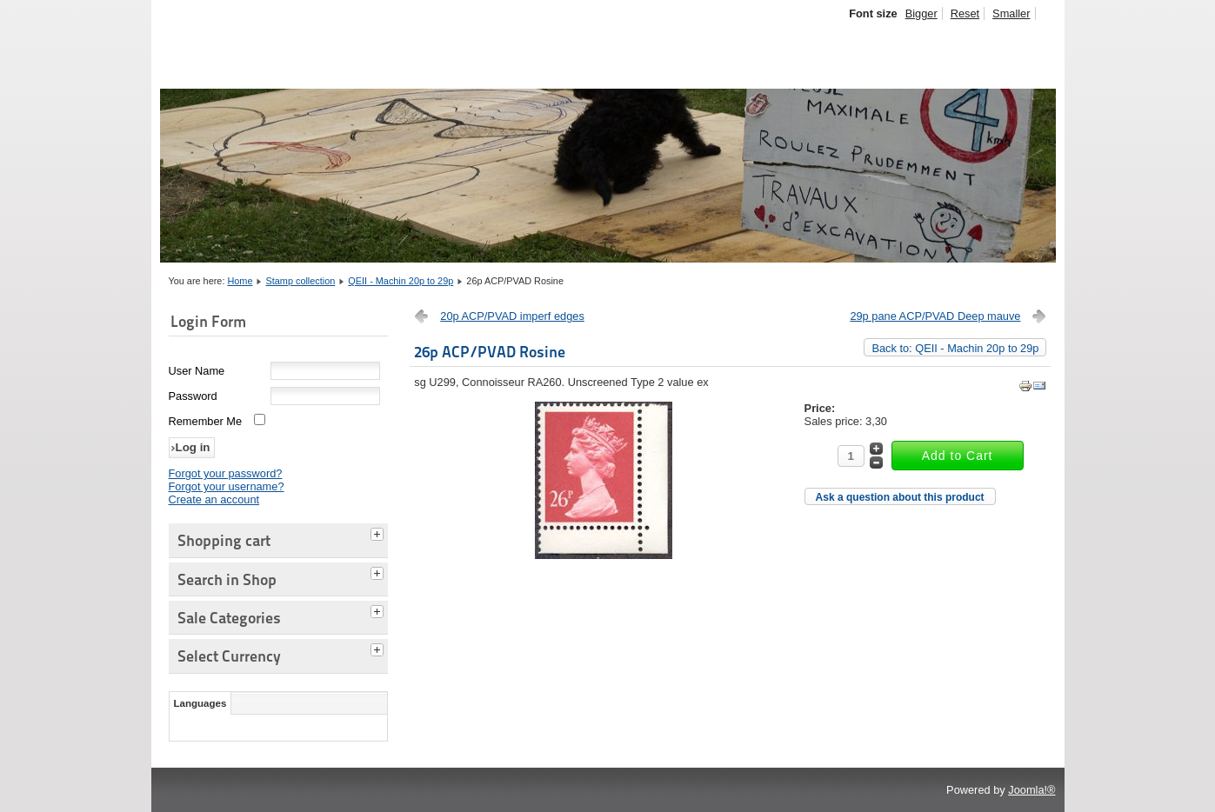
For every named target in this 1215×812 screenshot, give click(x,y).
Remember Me (206, 421)
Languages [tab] (200, 703)
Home (239, 281)
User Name (197, 370)
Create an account (214, 499)
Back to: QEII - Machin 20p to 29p (954, 348)
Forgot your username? (226, 486)
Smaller (1011, 13)
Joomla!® (1031, 789)
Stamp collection (301, 281)
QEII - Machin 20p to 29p (400, 281)
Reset (965, 13)
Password (193, 396)
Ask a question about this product (900, 497)
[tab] (379, 532)
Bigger (921, 13)
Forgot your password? (226, 473)
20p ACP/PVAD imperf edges (512, 316)
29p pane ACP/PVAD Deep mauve (935, 316)
